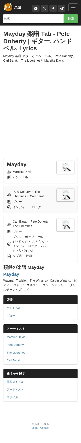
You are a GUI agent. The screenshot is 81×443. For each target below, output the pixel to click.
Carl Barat (13, 360)
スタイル (12, 397)
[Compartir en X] (44, 8)
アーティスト (16, 328)
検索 (71, 19)
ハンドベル (14, 307)
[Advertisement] (40, 106)
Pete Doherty (15, 344)
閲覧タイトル (15, 381)
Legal (35, 427)
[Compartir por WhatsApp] (36, 8)
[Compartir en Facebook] (53, 8)
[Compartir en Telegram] (61, 8)
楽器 (10, 299)
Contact (44, 427)
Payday (11, 274)
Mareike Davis (16, 337)
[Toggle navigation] (73, 7)
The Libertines (16, 352)
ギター (11, 315)
